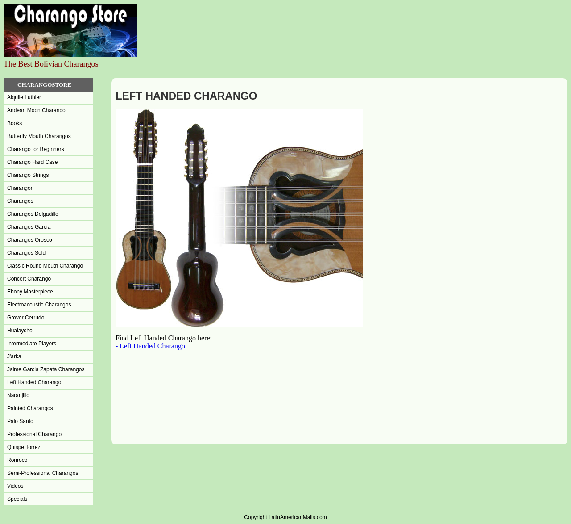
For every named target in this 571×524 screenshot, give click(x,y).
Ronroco (17, 460)
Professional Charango (34, 434)
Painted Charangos (30, 408)
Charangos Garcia (28, 227)
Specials (17, 499)
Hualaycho (20, 330)
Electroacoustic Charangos (39, 305)
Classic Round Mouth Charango (45, 266)
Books (14, 123)
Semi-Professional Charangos (42, 473)
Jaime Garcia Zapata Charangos (45, 369)
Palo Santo (20, 421)
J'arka (14, 356)
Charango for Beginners (35, 149)
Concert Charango (29, 279)
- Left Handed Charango (150, 346)
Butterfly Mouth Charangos (39, 136)
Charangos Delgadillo (32, 214)
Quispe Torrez (23, 447)
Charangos (20, 201)
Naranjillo (18, 395)
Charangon (20, 188)
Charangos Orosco (29, 240)
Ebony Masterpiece (30, 292)
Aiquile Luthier (24, 97)
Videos (15, 486)
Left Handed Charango (34, 382)
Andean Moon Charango (36, 110)
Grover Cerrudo (25, 317)
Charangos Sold (26, 253)
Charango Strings (28, 175)
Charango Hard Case (32, 162)
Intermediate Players (31, 343)
